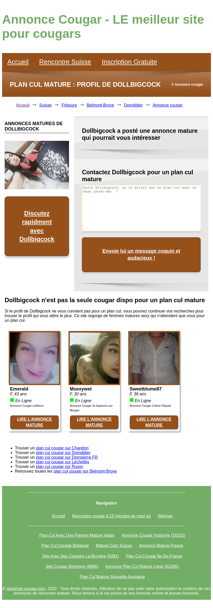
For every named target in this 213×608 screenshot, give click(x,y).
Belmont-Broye (100, 105)
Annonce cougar (167, 105)
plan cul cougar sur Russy (59, 466)
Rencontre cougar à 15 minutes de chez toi (111, 516)
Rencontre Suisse (65, 61)
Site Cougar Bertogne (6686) (72, 566)
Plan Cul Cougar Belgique (65, 545)
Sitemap (165, 516)
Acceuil (22, 105)
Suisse (45, 105)
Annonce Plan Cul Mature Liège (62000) (142, 566)
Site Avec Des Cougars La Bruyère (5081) (80, 556)
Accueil (18, 61)
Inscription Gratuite (129, 61)
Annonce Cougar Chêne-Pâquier (150, 405)
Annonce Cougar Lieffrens (27, 405)
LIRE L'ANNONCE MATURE (34, 422)
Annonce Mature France (161, 545)
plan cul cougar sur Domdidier (63, 452)
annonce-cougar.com (26, 588)
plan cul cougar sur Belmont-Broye (85, 471)
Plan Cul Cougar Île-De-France (154, 556)
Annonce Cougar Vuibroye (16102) (153, 535)
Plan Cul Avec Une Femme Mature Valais (77, 535)
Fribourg (69, 105)
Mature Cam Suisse (114, 545)
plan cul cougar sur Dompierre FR (67, 457)
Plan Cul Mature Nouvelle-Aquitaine (112, 577)
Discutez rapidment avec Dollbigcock (36, 226)
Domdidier (133, 105)
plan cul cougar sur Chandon (62, 448)
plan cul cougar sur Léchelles (62, 462)
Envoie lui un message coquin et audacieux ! (141, 254)
